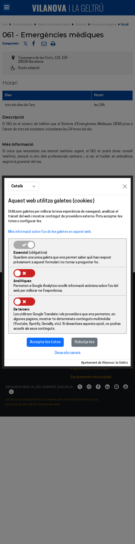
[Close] (125, 186)
